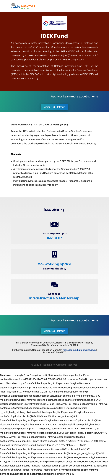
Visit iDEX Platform (54, 107)
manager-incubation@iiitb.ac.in (79, 350)
